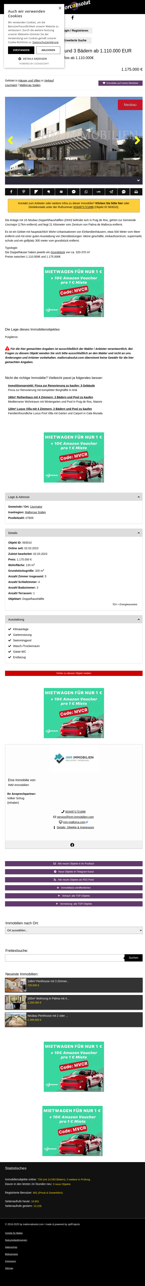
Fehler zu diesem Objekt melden (73, 673)
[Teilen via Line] (99, 191)
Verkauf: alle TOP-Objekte (74, 895)
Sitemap (9, 1268)
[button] (34, 59)
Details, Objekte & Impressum (75, 827)
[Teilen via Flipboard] (36, 191)
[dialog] (34, 36)
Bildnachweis (11, 1254)
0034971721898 (83, 207)
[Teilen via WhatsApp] (86, 191)
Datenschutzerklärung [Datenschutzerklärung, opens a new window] (46, 42)
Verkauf (49, 80)
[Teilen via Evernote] (49, 191)
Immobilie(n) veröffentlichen (74, 887)
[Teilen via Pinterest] (23, 191)
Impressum (10, 1261)
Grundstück (58, 252)
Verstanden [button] (21, 50)
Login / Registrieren (72, 30)
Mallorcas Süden (29, 85)
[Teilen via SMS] (123, 191)
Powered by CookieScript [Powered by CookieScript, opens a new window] (34, 63)
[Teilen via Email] (61, 191)
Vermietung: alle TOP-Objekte (74, 903)
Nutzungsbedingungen (16, 1240)
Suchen (133, 957)
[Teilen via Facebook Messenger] (73, 191)
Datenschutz (11, 1247)
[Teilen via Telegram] (111, 191)
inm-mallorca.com (74, 822)
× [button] (59, 8)
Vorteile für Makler (14, 1233)
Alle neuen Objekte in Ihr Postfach (73, 863)
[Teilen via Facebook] (11, 191)
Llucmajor (11, 85)
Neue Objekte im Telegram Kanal (74, 871)
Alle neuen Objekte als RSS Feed (74, 879)
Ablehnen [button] (48, 50)
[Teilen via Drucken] (136, 191)
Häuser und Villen (29, 80)
